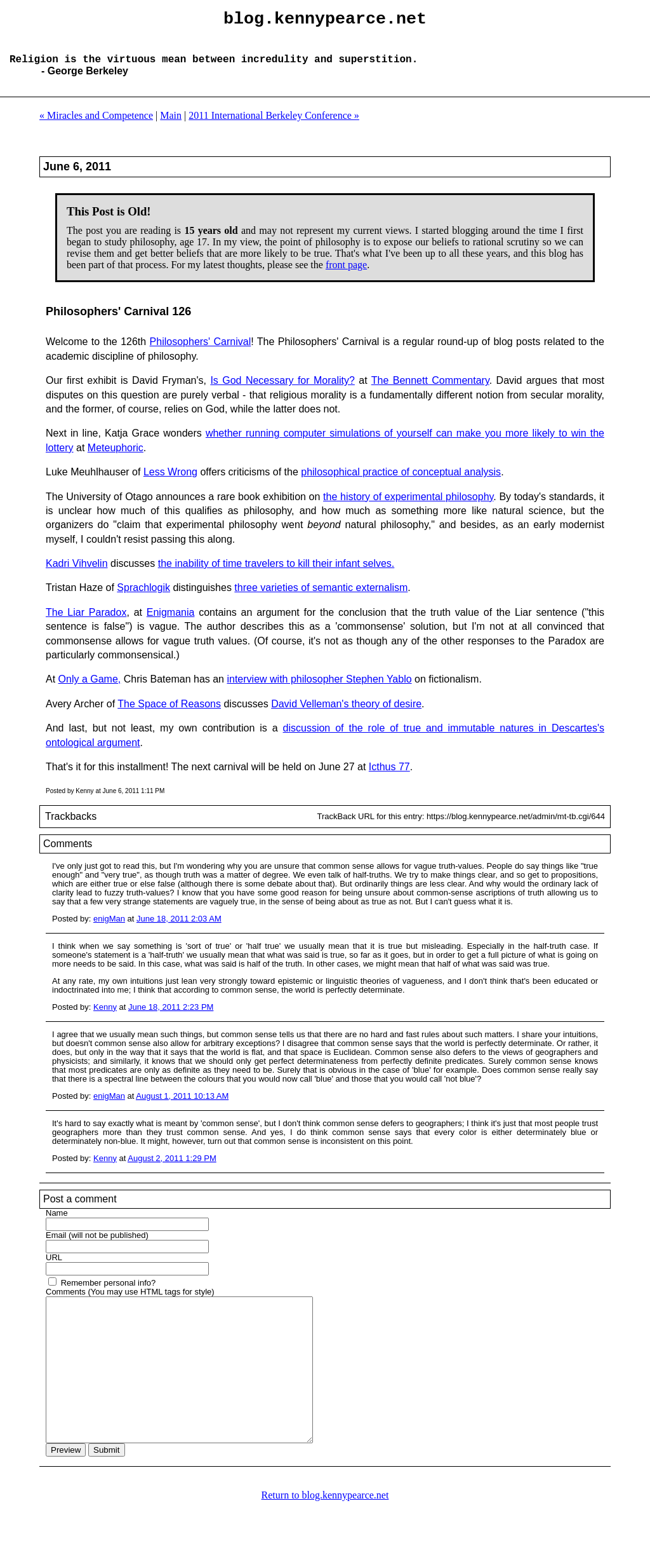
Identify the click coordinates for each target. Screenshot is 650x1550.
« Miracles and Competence (96, 125)
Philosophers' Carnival (200, 351)
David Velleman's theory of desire (346, 714)
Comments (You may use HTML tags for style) (130, 1302)
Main (171, 125)
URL (54, 1267)
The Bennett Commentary (430, 390)
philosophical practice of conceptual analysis (401, 482)
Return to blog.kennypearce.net (325, 1533)
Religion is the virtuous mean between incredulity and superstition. (214, 69)
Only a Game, (89, 689)
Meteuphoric (115, 457)
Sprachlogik (143, 597)
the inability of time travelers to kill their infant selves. (276, 573)
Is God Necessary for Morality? (282, 390)
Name (57, 1223)
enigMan (109, 929)
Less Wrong (170, 482)
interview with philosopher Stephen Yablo (319, 689)
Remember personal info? (108, 1293)
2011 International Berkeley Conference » (274, 125)
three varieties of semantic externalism (321, 597)
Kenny (105, 1017)
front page (346, 274)
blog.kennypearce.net (325, 21)
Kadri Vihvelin (77, 573)
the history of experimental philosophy (408, 506)
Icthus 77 (389, 777)
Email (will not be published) (97, 1245)
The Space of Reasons (169, 714)
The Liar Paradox (86, 622)
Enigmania (171, 622)
